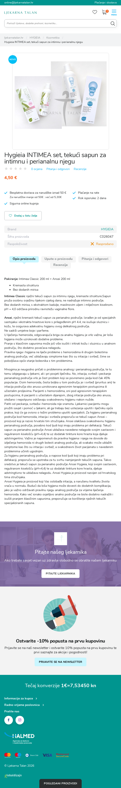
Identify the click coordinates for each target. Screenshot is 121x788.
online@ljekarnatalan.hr (18, 3)
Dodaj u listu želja (23, 216)
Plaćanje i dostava (106, 3)
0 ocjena (36, 169)
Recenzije (80, 169)
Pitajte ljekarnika (60, 574)
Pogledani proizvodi (60, 783)
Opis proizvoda (24, 259)
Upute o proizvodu (58, 259)
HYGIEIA (107, 229)
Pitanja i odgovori (58, 169)
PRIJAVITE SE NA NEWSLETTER (60, 662)
